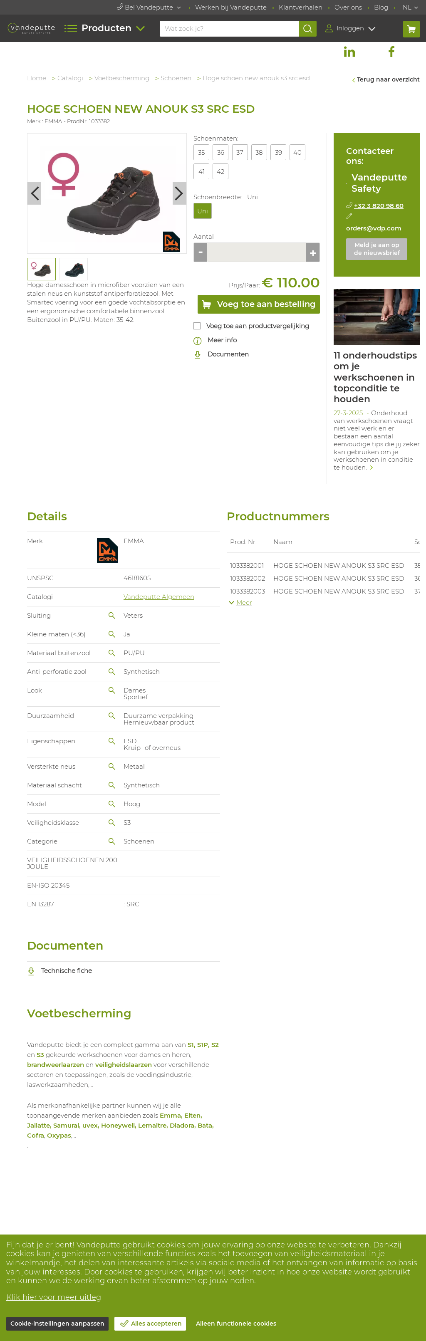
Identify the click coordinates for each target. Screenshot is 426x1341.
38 (259, 152)
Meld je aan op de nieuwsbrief (377, 249)
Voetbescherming (121, 78)
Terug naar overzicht (388, 79)
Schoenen (176, 78)
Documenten (221, 354)
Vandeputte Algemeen (159, 597)
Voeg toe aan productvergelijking (257, 326)
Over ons (348, 7)
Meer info (215, 340)
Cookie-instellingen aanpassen (57, 1323)
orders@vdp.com (373, 228)
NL (407, 7)
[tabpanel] (41, 269)
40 (297, 152)
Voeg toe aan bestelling (259, 305)
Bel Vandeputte (146, 7)
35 (201, 152)
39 (278, 152)
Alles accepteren (156, 1323)
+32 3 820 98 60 (379, 206)
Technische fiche (59, 971)
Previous (34, 193)
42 (220, 172)
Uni (202, 211)
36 (220, 152)
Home (36, 78)
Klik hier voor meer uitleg (53, 1297)
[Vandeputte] (31, 28)
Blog (381, 7)
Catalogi (70, 78)
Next (179, 193)
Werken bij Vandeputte (231, 7)
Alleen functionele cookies (236, 1323)
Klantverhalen (300, 7)
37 (239, 152)
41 (201, 172)
